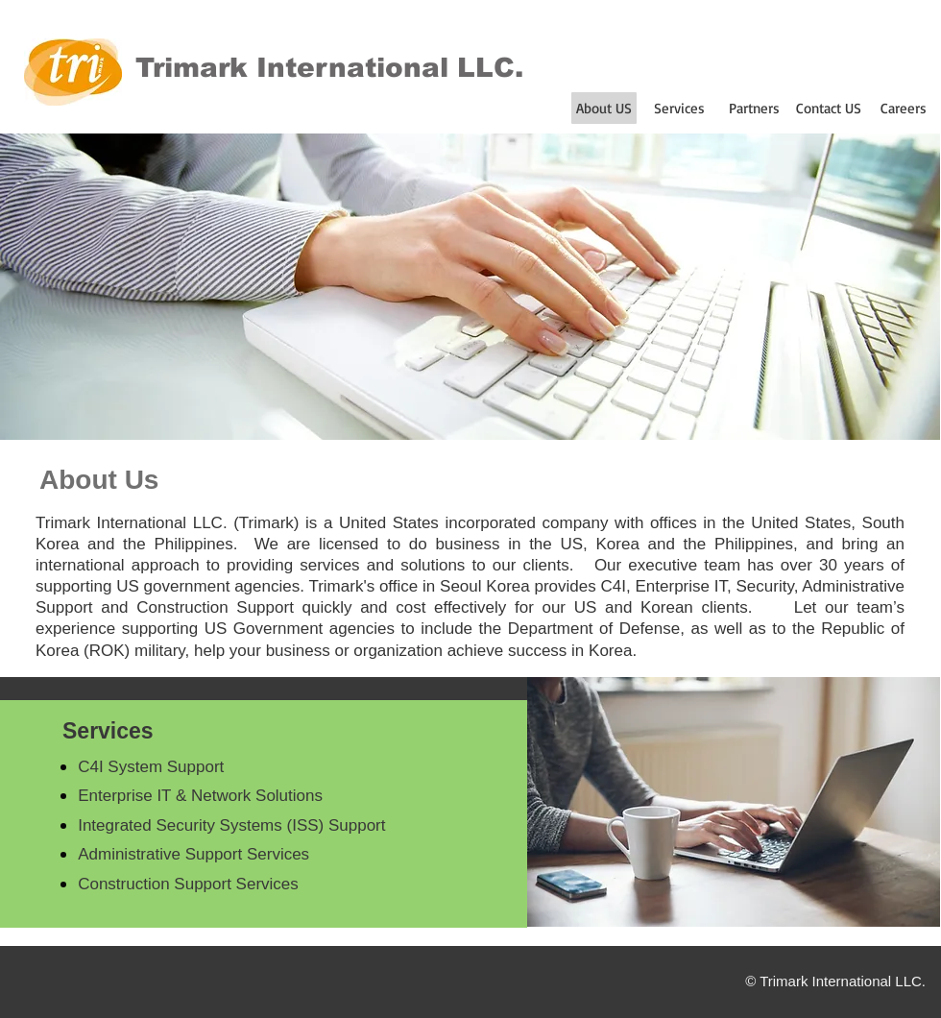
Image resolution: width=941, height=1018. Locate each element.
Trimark (191, 68)
